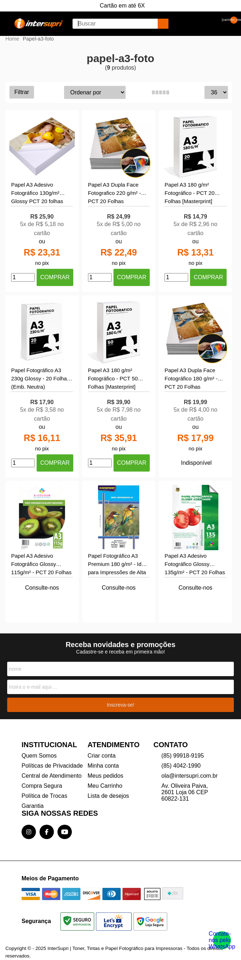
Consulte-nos (42, 588)
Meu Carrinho (105, 786)
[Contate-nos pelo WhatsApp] (222, 940)
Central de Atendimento (52, 776)
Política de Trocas (44, 796)
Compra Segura (42, 786)
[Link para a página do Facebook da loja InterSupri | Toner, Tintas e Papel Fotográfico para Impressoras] (47, 832)
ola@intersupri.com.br (189, 776)
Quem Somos (39, 756)
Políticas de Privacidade (52, 766)
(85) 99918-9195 (182, 756)
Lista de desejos (108, 796)
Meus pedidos (106, 776)
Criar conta (102, 756)
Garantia (32, 806)
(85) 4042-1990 (180, 766)
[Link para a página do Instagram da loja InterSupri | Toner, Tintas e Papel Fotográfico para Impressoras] (29, 832)
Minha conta (103, 766)
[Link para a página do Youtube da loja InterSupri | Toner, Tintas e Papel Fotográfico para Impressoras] (64, 832)
